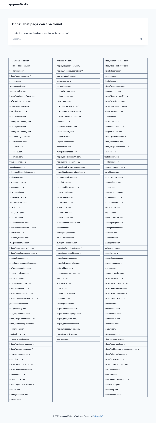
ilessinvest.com (16, 157)
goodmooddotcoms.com (20, 66)
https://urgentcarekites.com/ (22, 384)
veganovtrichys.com (18, 91)
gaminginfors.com (112, 243)
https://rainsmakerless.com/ (22, 293)
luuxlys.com (15, 207)
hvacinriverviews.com (114, 177)
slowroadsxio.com (17, 192)
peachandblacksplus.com (68, 187)
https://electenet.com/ (114, 278)
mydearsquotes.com (18, 182)
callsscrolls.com (16, 147)
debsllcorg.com (16, 152)
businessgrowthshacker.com (69, 116)
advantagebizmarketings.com (22, 172)
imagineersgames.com (19, 243)
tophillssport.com (112, 157)
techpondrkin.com (112, 248)
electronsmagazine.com (20, 136)
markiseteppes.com (113, 91)
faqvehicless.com (112, 172)
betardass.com (111, 374)
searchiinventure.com (66, 91)
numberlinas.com (17, 233)
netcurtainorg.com (17, 278)
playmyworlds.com (113, 207)
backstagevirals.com (18, 116)
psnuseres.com (111, 233)
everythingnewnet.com (19, 288)
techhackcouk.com (113, 394)
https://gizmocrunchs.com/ (21, 349)
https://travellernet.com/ (115, 101)
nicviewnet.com (63, 298)
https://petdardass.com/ (115, 86)
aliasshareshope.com (114, 202)
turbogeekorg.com (17, 212)
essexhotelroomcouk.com (20, 283)
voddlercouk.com (17, 71)
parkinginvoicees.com (114, 228)
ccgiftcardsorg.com (113, 384)
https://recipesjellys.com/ (68, 106)
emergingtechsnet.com (114, 192)
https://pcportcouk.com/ (115, 344)
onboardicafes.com (65, 217)
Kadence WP (97, 416)
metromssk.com (64, 101)
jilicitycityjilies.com (65, 197)
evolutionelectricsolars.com (68, 223)
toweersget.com (64, 81)
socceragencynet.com (114, 223)
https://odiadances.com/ (67, 308)
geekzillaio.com (16, 359)
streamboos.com (64, 207)
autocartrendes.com (65, 192)
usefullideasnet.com (18, 142)
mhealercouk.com (17, 374)
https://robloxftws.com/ (67, 334)
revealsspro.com (112, 121)
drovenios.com (111, 303)
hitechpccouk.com (112, 334)
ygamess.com (63, 339)
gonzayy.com (15, 399)
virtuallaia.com (111, 116)
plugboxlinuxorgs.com (19, 258)
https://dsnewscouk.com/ (68, 258)
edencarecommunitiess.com (117, 379)
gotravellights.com (65, 268)
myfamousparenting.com (20, 268)
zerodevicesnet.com (18, 202)
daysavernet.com (17, 217)
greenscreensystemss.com (68, 273)
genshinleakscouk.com (19, 61)
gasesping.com (111, 76)
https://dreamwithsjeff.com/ (117, 96)
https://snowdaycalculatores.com (24, 298)
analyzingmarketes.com (20, 314)
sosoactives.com (64, 147)
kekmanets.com (111, 238)
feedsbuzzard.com (17, 167)
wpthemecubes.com (113, 197)
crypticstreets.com (17, 334)
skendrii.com (15, 389)
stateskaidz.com (17, 177)
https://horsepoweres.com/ (68, 329)
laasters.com (110, 187)
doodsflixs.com (111, 81)
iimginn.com (62, 288)
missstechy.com (111, 389)
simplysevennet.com (18, 197)
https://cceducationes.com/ (116, 364)
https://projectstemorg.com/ (22, 364)
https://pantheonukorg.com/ (69, 111)
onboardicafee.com (65, 96)
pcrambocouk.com (17, 379)
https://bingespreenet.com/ (68, 66)
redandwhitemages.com (20, 106)
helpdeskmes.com (65, 212)
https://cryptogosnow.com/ (68, 162)
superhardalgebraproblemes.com (24, 263)
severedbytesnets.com (19, 238)
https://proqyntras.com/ (67, 319)
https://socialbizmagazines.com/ (24, 253)
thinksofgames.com (18, 162)
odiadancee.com (112, 324)
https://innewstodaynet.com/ (22, 248)
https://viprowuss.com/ (114, 142)
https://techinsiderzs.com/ (21, 369)
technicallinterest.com (114, 111)
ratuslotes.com (63, 121)
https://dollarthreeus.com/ (116, 293)
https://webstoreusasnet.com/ (70, 71)
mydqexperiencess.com (67, 152)
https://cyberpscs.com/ (114, 359)
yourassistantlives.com (19, 303)
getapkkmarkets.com (113, 131)
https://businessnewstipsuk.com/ (71, 172)
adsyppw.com (110, 152)
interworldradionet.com (19, 273)
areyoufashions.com (18, 111)
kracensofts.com (64, 283)
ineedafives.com (64, 182)
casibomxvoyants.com (19, 223)
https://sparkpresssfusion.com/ (23, 96)
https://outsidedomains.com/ (22, 344)
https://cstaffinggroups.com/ (69, 314)
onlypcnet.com (111, 212)
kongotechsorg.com (18, 308)
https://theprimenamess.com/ (22, 319)
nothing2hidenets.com (19, 394)
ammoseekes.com (112, 369)
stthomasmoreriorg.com (115, 339)
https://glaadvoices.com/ (20, 76)
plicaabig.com (15, 81)
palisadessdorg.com (65, 131)
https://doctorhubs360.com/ (117, 66)
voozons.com (110, 268)
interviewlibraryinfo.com (67, 126)
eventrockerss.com (113, 314)
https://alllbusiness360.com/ (69, 157)
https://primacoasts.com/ (68, 324)
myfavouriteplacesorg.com (21, 101)
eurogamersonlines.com (20, 339)
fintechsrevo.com (64, 61)
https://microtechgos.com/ (116, 354)
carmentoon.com (17, 329)
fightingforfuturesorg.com (20, 121)
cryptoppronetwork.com (67, 177)
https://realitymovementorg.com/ (71, 167)
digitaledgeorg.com (113, 71)
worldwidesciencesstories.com (23, 228)
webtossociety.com (18, 86)
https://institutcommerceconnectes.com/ (122, 349)
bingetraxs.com (63, 136)
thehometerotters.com (114, 217)
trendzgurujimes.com (66, 233)
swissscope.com (17, 187)
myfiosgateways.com (66, 303)
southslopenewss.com (114, 126)
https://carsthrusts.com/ (115, 298)
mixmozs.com (63, 228)
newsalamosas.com (65, 238)
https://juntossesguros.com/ (22, 324)
